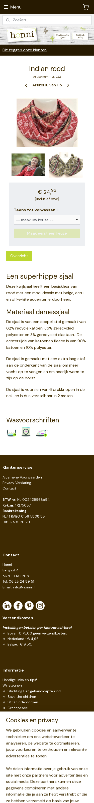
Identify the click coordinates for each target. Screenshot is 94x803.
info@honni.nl (24, 587)
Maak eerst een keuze (47, 233)
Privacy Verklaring (17, 482)
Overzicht (19, 255)
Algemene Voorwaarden (22, 477)
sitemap (47, 785)
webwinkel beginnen (74, 785)
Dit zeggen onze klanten (25, 50)
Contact (9, 488)
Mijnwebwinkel (54, 793)
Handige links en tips (19, 680)
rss (57, 785)
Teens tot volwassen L (36, 210)
